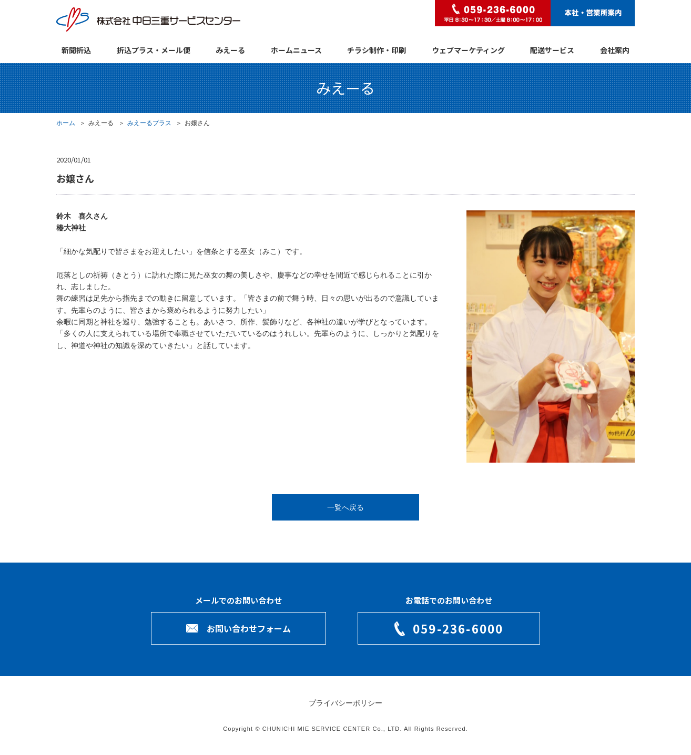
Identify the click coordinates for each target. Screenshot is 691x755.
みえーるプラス (149, 123)
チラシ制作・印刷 (376, 50)
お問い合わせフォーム (249, 628)
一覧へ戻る (345, 507)
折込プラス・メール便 (153, 50)
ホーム (65, 123)
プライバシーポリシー (345, 703)
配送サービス (552, 50)
